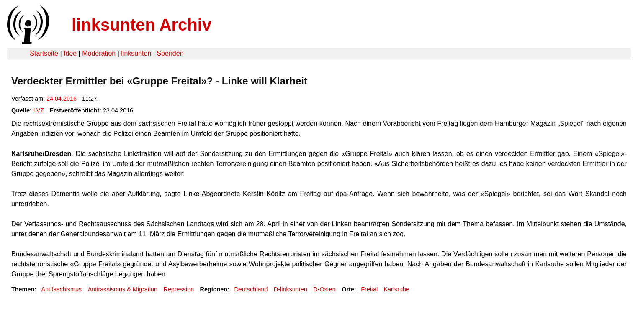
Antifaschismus (61, 289)
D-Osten (324, 289)
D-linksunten (290, 289)
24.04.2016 (61, 98)
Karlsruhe (397, 289)
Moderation (99, 53)
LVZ (38, 110)
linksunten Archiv (141, 24)
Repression (178, 289)
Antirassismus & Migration (122, 289)
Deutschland (251, 289)
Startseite (44, 53)
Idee (70, 53)
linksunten (136, 53)
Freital (369, 289)
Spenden (170, 53)
